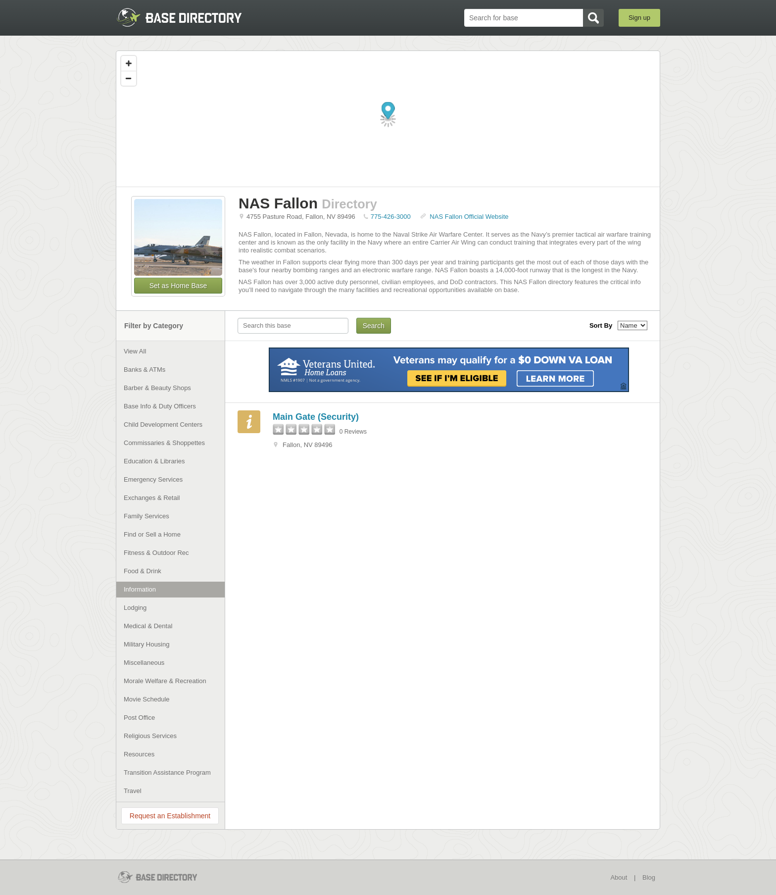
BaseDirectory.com (188, 17)
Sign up (639, 17)
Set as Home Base (178, 286)
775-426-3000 (391, 216)
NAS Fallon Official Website (469, 216)
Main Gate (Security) (316, 417)
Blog (648, 877)
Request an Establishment (170, 816)
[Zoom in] (128, 63)
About (618, 877)
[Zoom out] (128, 78)
